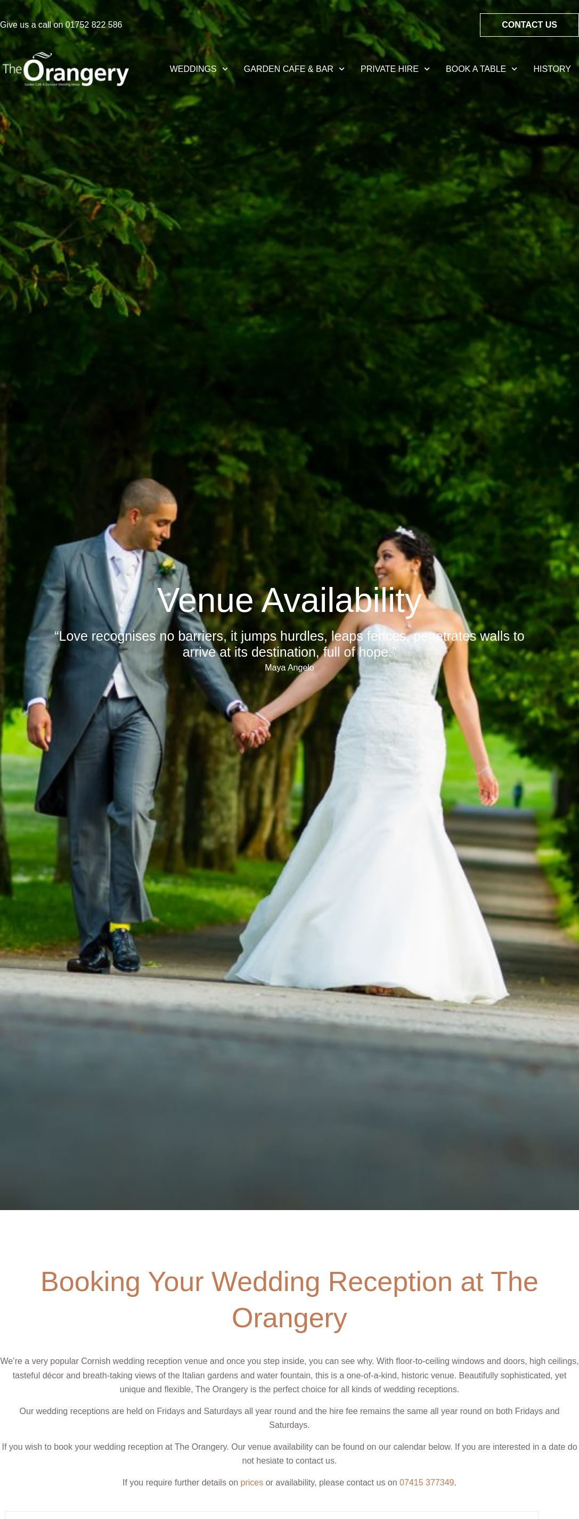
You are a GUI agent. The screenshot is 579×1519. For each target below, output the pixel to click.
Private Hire (395, 69)
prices (252, 1482)
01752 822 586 (94, 24)
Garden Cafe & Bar (294, 69)
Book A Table (481, 69)
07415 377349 (426, 1482)
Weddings (199, 69)
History (552, 69)
